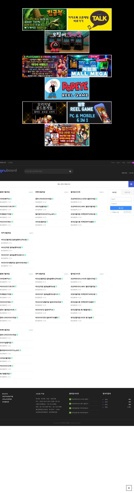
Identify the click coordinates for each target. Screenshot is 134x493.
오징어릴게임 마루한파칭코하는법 (83, 214)
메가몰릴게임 (5, 373)
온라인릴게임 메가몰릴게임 (80, 310)
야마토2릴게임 (40, 222)
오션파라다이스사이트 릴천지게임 (83, 199)
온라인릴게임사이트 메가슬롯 (81, 317)
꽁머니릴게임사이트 (7, 310)
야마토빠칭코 (5, 199)
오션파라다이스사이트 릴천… (80, 399)
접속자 (130, 163)
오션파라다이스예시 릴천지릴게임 (83, 206)
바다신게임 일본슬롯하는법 (11, 247)
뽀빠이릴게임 (40, 192)
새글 (123, 162)
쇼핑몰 (10, 162)
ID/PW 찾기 (127, 212)
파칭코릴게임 (6, 233)
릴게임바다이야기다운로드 (45, 214)
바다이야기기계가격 (7, 206)
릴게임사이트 (75, 192)
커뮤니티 (3, 162)
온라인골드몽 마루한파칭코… (80, 412)
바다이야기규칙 (5, 366)
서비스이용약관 (7, 399)
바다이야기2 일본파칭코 (44, 310)
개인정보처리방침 (7, 396)
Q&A (118, 162)
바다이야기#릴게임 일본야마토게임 (14, 262)
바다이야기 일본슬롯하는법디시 (12, 255)
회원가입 (124, 173)
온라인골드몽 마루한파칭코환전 (82, 222)
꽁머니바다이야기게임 (43, 199)
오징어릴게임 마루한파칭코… (80, 408)
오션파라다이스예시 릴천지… (80, 404)
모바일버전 (5, 402)
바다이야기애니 (5, 222)
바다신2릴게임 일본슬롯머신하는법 (14, 240)
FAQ (112, 162)
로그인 (131, 173)
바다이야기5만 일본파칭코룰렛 (46, 317)
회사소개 (5, 394)
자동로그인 (114, 212)
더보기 (31, 192)
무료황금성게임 (5, 214)
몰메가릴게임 (5, 192)
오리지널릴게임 (41, 206)
